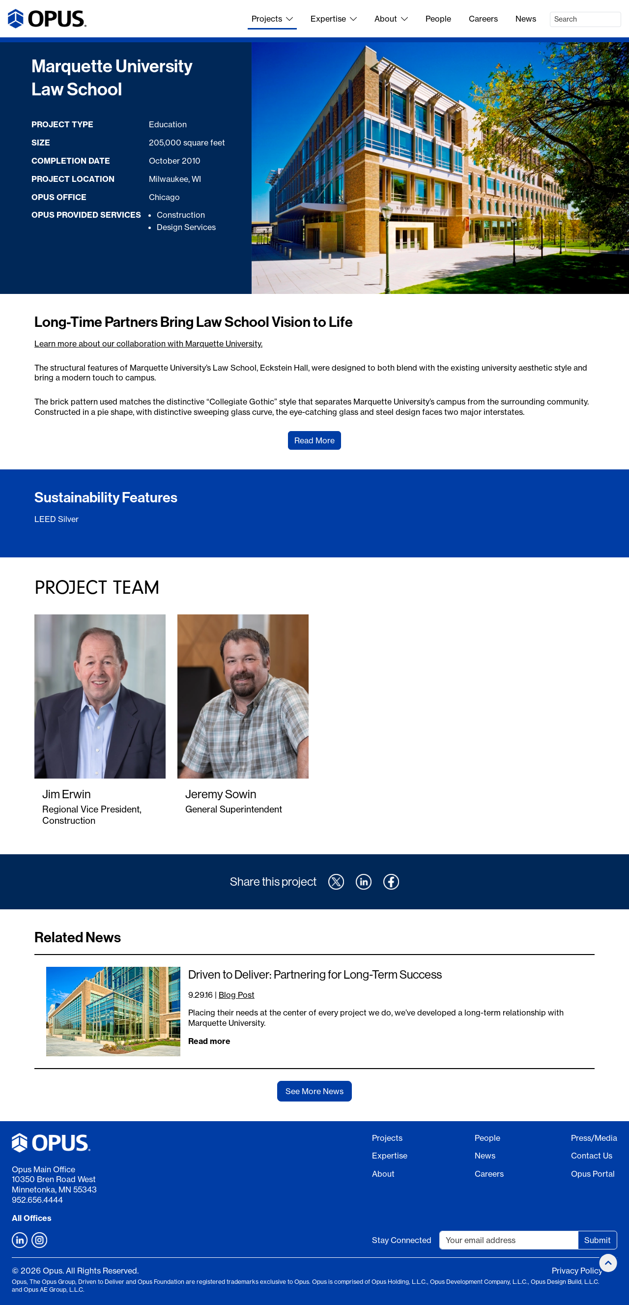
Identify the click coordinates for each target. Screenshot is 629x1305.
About (391, 19)
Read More (314, 440)
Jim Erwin (66, 793)
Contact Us (591, 1155)
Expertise (334, 19)
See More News (314, 1091)
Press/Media (594, 1138)
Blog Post (237, 995)
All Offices (32, 1218)
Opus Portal (593, 1174)
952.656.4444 (37, 1200)
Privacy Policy (577, 1271)
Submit (597, 1240)
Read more (209, 1041)
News (525, 19)
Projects (272, 19)
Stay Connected (401, 1240)
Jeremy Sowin (221, 793)
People (438, 19)
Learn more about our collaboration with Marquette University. (148, 343)
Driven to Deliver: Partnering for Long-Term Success (315, 974)
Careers (483, 19)
